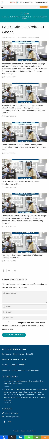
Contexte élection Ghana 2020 (19, 17)
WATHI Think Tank (28, 431)
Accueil (4, 17)
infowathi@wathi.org (12, 417)
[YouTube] (9, 421)
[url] (24, 318)
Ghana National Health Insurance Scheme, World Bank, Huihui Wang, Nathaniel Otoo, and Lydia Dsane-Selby (24, 147)
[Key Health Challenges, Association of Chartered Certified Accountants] (24, 242)
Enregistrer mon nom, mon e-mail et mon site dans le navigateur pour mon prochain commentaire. (23, 326)
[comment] (24, 297)
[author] (24, 306)
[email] (24, 312)
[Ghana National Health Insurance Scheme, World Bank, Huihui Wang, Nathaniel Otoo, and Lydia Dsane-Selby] (24, 132)
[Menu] (2, 7)
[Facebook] (4, 421)
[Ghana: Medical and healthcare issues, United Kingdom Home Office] (24, 169)
